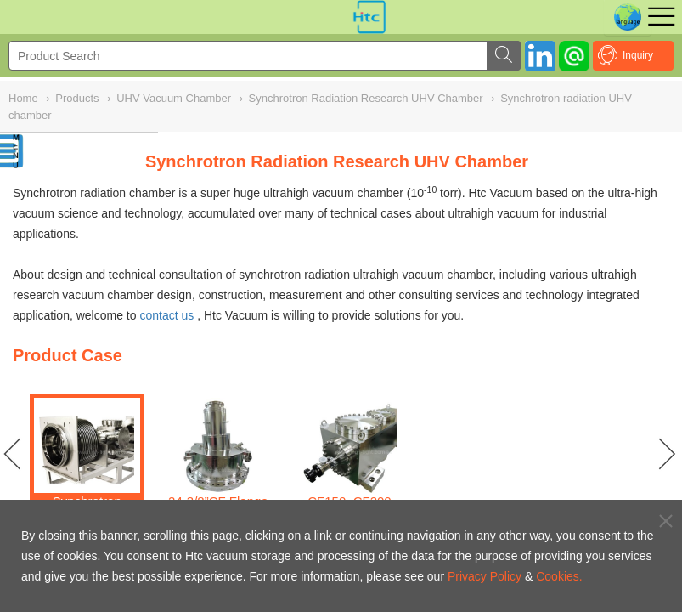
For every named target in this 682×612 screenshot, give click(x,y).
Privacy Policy (484, 576)
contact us (166, 315)
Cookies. (559, 576)
